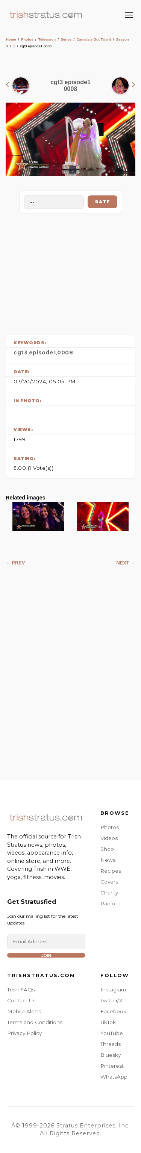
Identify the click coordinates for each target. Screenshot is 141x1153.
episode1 (42, 353)
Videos (109, 838)
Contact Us (21, 1000)
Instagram (113, 990)
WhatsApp (113, 1077)
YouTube (111, 1033)
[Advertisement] (70, 272)
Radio (107, 903)
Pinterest (112, 1066)
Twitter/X (111, 1000)
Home (11, 39)
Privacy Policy (24, 1033)
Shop (107, 849)
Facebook (113, 1011)
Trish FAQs (21, 990)
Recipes (110, 871)
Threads (110, 1044)
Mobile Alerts (24, 1011)
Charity (109, 893)
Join (46, 955)
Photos (27, 39)
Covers (109, 882)
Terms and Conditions (34, 1022)
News (107, 860)
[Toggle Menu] (129, 15)
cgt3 (20, 353)
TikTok (108, 1022)
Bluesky (110, 1055)
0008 (65, 353)
